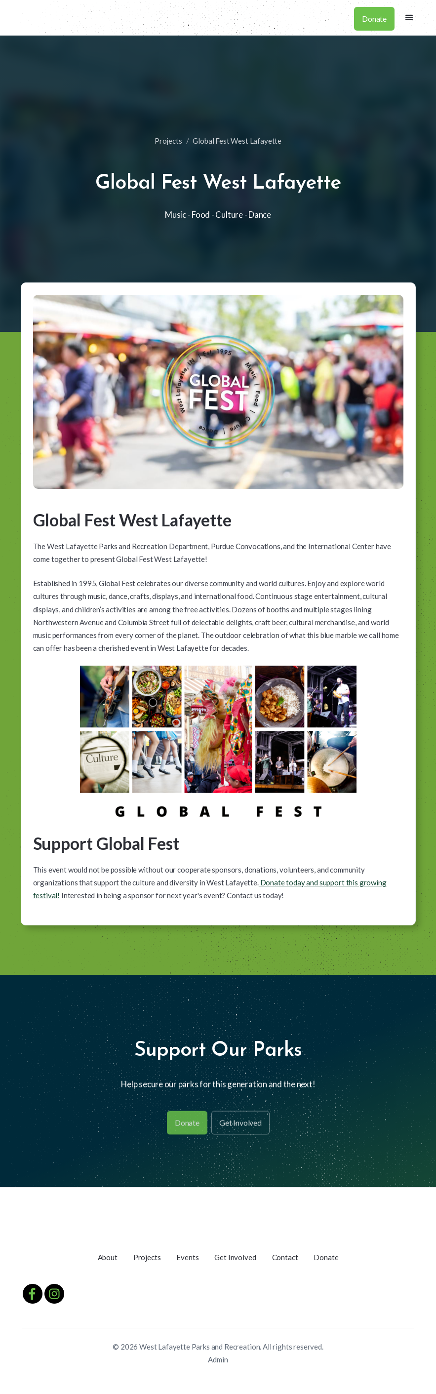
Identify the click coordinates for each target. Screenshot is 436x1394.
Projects (168, 140)
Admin (218, 1359)
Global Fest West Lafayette (237, 140)
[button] (409, 18)
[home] (13, 18)
